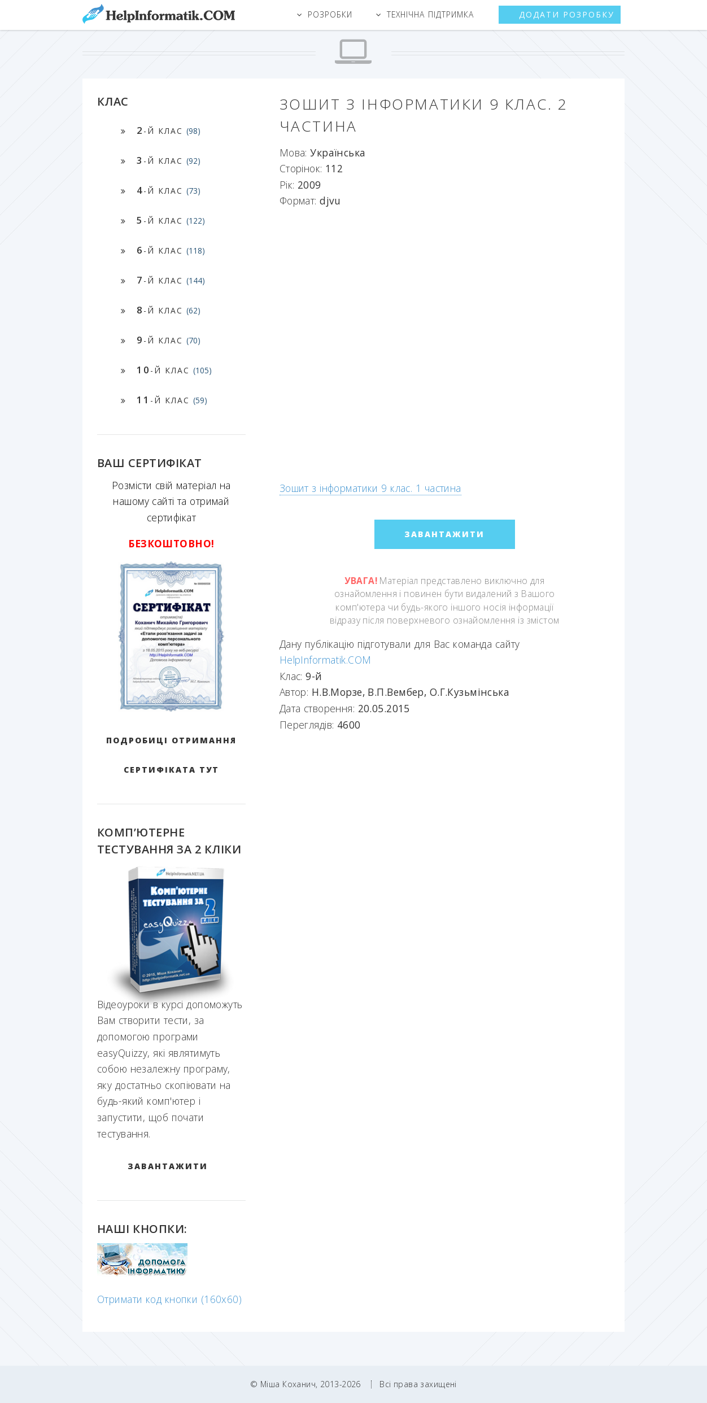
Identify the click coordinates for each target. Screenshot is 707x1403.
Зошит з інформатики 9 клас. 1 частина (370, 488)
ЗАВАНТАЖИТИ (168, 1166)
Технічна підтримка (430, 14)
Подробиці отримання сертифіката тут (171, 755)
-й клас (168, 130)
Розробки (330, 14)
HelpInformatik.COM (326, 659)
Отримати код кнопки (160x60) (169, 1299)
